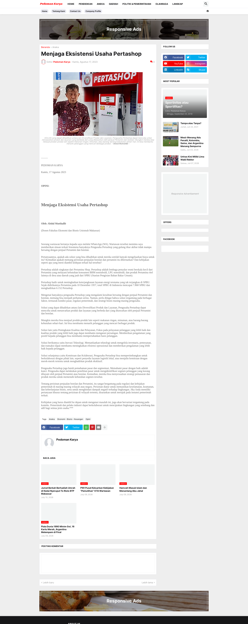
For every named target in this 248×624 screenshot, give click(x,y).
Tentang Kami (58, 11)
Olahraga (161, 4)
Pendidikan (85, 4)
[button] (206, 4)
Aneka (101, 4)
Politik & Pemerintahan (136, 4)
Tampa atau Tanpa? (190, 123)
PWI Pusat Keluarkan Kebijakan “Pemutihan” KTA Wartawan (97, 489)
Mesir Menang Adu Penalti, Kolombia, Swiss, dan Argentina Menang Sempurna (191, 141)
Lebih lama (147, 582)
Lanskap (177, 4)
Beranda (45, 47)
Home (71, 4)
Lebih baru (48, 582)
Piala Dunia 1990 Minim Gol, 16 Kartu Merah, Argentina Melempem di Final (57, 529)
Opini (88, 419)
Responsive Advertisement (185, 193)
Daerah (113, 4)
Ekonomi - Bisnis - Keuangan (70, 419)
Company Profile (93, 11)
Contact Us (75, 11)
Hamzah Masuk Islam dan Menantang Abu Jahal (133, 489)
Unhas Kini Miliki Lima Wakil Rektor (192, 158)
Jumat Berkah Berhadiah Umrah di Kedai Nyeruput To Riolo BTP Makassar (58, 490)
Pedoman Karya (67, 439)
